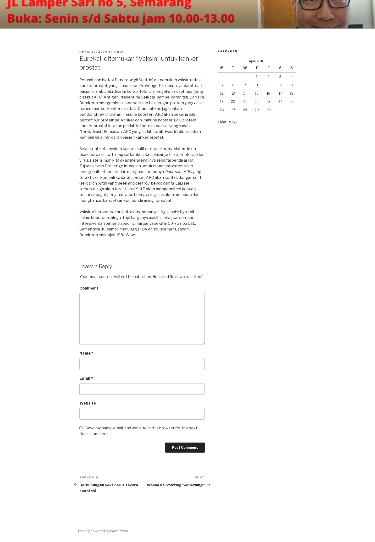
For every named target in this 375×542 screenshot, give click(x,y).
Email (86, 378)
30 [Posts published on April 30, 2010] (268, 110)
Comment (89, 288)
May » (232, 122)
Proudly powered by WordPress (103, 531)
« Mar (222, 122)
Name (86, 353)
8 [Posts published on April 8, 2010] (257, 85)
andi (119, 51)
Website (87, 403)
